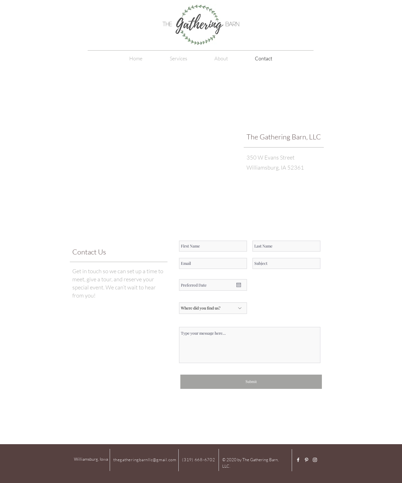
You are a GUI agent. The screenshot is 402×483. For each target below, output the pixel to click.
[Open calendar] (238, 285)
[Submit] (251, 382)
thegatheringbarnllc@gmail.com (144, 459)
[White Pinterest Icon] (306, 460)
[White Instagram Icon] (315, 460)
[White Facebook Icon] (298, 460)
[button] (221, 58)
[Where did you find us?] (213, 308)
